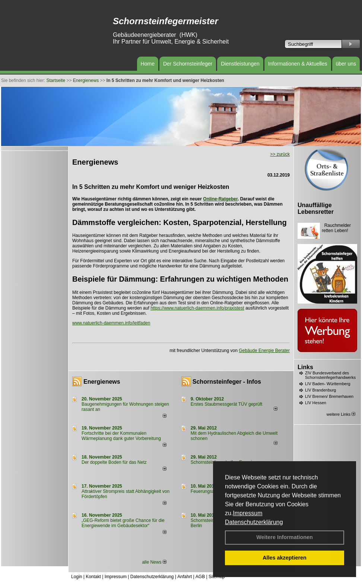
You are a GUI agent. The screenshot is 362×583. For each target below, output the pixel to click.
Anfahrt (184, 576)
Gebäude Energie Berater (264, 350)
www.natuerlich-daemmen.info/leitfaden (111, 323)
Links (305, 367)
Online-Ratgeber (220, 199)
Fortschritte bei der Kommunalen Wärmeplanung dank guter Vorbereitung (121, 436)
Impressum (247, 513)
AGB (200, 576)
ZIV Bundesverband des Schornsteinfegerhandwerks (330, 375)
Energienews (101, 381)
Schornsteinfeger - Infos (227, 381)
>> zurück (280, 154)
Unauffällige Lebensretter (316, 208)
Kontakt (93, 576)
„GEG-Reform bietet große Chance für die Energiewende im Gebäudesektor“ (123, 523)
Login (76, 576)
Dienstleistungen (240, 64)
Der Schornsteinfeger (187, 64)
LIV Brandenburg (320, 390)
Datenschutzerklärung (254, 522)
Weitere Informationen (284, 537)
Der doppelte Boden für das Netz (114, 462)
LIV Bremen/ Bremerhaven (329, 396)
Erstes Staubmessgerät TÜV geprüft (227, 404)
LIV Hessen (315, 402)
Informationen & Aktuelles (297, 64)
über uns (346, 64)
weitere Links (341, 414)
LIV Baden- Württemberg (327, 383)
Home (148, 64)
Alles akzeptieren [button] (285, 558)
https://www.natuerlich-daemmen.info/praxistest (197, 308)
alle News (154, 562)
